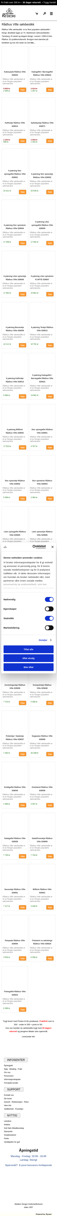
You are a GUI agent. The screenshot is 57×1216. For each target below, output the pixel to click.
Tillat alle (28, 649)
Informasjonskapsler (12, 1079)
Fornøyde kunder (11, 1083)
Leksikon (7, 1121)
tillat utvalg (28, 658)
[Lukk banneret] (52, 547)
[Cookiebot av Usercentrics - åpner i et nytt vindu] (34, 547)
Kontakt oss (9, 1095)
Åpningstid (8, 1065)
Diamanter (8, 1131)
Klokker (7, 1125)
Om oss (7, 1072)
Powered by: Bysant (44, 1214)
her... (33, 43)
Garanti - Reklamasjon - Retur (16, 1102)
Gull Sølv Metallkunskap (14, 1128)
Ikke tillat (28, 667)
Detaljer (43, 640)
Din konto (8, 1099)
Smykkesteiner (10, 1135)
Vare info (7, 1105)
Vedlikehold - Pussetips (13, 1109)
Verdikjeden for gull (12, 1142)
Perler (6, 1138)
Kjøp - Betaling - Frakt (13, 1069)
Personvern (9, 1076)
